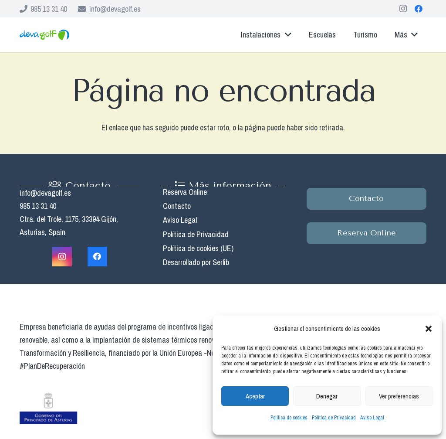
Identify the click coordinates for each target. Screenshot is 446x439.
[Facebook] (418, 9)
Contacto (177, 206)
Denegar (327, 396)
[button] (428, 328)
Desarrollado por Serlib (196, 262)
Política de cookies (288, 417)
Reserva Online (185, 192)
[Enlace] (44, 35)
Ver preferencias (399, 396)
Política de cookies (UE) (198, 248)
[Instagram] (403, 9)
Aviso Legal (372, 417)
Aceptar (255, 396)
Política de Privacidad (334, 417)
